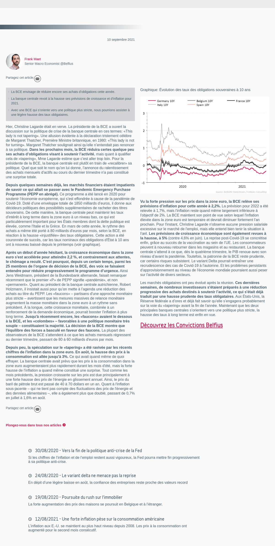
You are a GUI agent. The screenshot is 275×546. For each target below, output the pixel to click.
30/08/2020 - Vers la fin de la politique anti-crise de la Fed (88, 450)
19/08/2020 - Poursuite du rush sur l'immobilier (78, 497)
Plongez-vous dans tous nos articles (33, 425)
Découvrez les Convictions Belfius (181, 325)
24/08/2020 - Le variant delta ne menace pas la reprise (85, 475)
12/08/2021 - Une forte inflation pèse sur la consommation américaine (99, 519)
